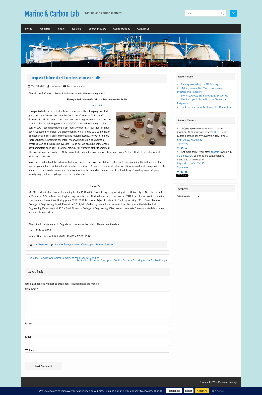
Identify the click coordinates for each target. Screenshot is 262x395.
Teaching (76, 28)
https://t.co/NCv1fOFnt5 (191, 163)
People (60, 28)
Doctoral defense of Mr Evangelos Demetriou (206, 107)
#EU (190, 155)
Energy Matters (97, 28)
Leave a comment (76, 86)
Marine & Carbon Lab (52, 14)
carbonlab (56, 86)
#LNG (217, 131)
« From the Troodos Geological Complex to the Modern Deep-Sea (63, 257)
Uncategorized (41, 244)
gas (91, 244)
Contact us (143, 28)
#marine (59, 244)
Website (30, 350)
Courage (233, 382)
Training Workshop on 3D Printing (199, 84)
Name (29, 323)
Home (28, 28)
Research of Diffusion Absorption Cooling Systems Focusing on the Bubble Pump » (122, 260)
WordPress (218, 382)
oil (105, 244)
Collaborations (121, 28)
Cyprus (84, 244)
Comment (31, 289)
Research (44, 28)
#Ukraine (182, 155)
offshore (98, 244)
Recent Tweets (187, 120)
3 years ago (183, 143)
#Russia (215, 151)
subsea (110, 244)
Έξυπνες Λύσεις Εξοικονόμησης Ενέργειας (204, 95)
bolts (66, 244)
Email (29, 336)
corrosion (75, 244)
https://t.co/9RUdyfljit (189, 139)
